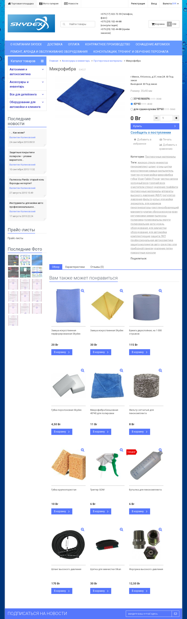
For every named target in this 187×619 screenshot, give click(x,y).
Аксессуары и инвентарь (19, 84)
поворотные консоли (143, 252)
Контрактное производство (107, 44)
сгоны (160, 166)
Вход (154, 3)
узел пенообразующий (165, 207)
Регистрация (138, 3)
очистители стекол (142, 187)
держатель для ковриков (146, 203)
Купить (154, 126)
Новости (71, 3)
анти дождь (157, 223)
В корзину (62, 352)
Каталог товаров (23, 61)
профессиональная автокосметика (152, 240)
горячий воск (157, 183)
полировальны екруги (157, 219)
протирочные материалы (146, 191)
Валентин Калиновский (22, 137)
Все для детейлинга (23, 94)
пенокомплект (139, 166)
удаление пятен (163, 248)
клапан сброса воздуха (157, 211)
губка (134, 178)
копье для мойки (163, 199)
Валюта (169, 3)
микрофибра (165, 174)
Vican (141, 178)
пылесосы (160, 215)
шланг (152, 166)
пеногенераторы (141, 207)
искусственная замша (144, 170)
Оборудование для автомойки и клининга (25, 104)
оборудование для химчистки (149, 228)
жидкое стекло (147, 162)
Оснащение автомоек (153, 44)
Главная (53, 60)
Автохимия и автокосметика (20, 72)
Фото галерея (48, 3)
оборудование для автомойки (149, 232)
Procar (156, 178)
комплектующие (140, 236)
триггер (135, 174)
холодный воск (140, 183)
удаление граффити (166, 187)
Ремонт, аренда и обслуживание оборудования (49, 51)
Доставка (54, 44)
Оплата (73, 44)
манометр (137, 211)
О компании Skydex (26, 44)
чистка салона (169, 178)
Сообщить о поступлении (151, 132)
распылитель (165, 170)
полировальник (140, 223)
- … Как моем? (17, 132)
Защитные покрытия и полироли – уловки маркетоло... (22, 156)
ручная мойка (148, 174)
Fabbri (148, 178)
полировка (137, 219)
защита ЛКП (158, 236)
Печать (165, 139)
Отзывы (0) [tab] (97, 266)
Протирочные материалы (108, 60)
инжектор (162, 162)
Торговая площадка (21, 3)
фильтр (147, 199)
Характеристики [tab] (75, 266)
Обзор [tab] (56, 266)
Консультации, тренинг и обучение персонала (130, 51)
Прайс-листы (15, 238)
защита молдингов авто (145, 244)
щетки (168, 166)
